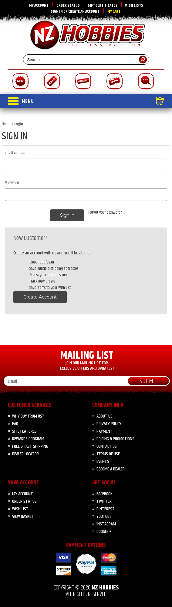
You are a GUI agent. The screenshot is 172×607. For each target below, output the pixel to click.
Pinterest (105, 509)
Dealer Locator (25, 454)
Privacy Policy (108, 424)
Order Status (68, 5)
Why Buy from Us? (28, 416)
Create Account (40, 297)
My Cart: (114, 11)
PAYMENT (104, 431)
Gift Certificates (102, 5)
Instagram (106, 524)
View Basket (23, 516)
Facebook (104, 494)
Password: (12, 183)
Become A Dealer (110, 469)
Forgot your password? (105, 212)
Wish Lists (134, 5)
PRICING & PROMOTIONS (115, 439)
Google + (104, 531)
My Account (39, 5)
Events (102, 461)
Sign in (57, 11)
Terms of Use (108, 454)
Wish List (20, 509)
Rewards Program (28, 439)
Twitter (104, 501)
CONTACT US (106, 446)
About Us (104, 416)
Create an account (83, 11)
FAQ (15, 424)
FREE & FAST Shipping (30, 446)
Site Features (24, 431)
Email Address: (15, 153)
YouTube (103, 516)
